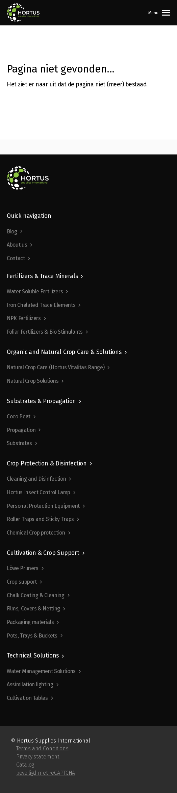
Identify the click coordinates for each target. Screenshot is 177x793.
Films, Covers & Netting (33, 608)
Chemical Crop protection (36, 532)
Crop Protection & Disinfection (47, 463)
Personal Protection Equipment (43, 506)
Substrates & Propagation (41, 401)
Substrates (19, 443)
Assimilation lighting (30, 684)
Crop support (22, 582)
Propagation (21, 430)
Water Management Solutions (41, 671)
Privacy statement (37, 756)
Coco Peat (18, 416)
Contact (16, 258)
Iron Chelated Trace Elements (41, 305)
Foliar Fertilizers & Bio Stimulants (45, 332)
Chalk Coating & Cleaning (36, 595)
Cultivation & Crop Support (43, 553)
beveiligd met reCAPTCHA (45, 773)
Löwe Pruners (23, 568)
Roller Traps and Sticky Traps (40, 519)
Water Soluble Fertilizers (35, 291)
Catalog (25, 764)
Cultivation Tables (27, 698)
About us (17, 245)
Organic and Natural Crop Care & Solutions (64, 352)
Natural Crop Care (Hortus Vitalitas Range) (55, 367)
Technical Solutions (33, 655)
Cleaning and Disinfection (36, 479)
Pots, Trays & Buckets (32, 635)
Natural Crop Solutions (32, 381)
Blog (12, 231)
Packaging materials (30, 622)
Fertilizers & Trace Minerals (42, 276)
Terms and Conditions (42, 748)
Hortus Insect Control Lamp (38, 492)
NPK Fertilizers (24, 318)
